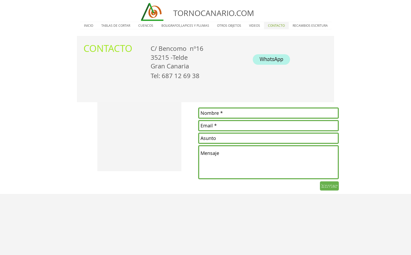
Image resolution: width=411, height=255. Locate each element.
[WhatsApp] (271, 59)
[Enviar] (329, 186)
